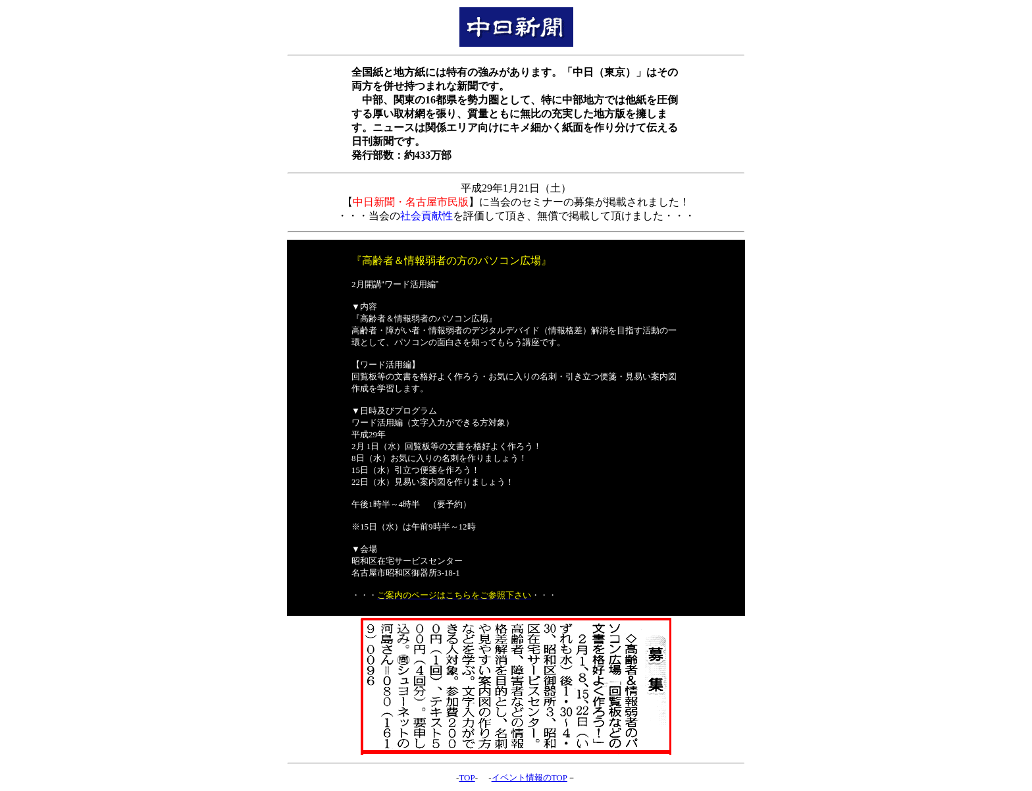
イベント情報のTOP (529, 777)
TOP (467, 777)
